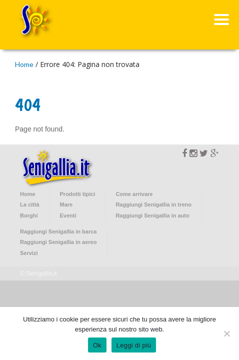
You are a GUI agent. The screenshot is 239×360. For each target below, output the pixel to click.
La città (30, 205)
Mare (66, 205)
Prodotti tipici (78, 194)
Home (24, 64)
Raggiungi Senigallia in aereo (58, 242)
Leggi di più (134, 345)
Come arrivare (134, 194)
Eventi (68, 215)
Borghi (29, 215)
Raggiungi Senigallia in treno (154, 205)
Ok (97, 345)
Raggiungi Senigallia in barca (58, 231)
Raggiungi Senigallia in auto (152, 215)
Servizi (29, 253)
